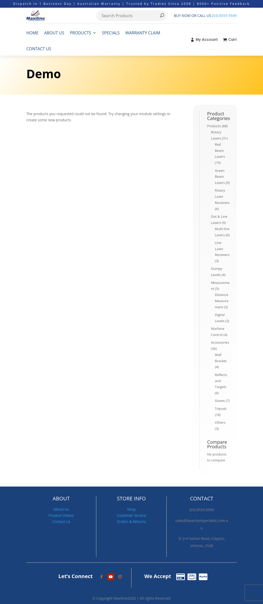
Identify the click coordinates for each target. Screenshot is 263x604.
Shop (131, 509)
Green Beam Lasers (220, 176)
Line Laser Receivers (222, 248)
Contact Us (61, 521)
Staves (220, 400)
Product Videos (61, 515)
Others (220, 422)
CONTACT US (38, 49)
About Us (61, 509)
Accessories (220, 342)
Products (214, 126)
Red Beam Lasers (220, 150)
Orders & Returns (131, 521)
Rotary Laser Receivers (222, 196)
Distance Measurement (222, 300)
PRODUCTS (80, 33)
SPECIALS (111, 33)
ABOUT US (54, 33)
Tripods (221, 408)
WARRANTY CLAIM (142, 33)
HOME (32, 33)
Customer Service (131, 515)
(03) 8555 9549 (224, 15)
